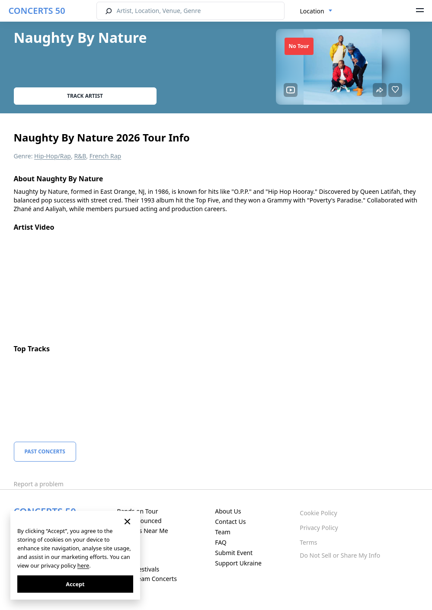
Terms (308, 542)
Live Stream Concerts (146, 579)
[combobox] (316, 11)
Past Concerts (45, 451)
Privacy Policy (319, 527)
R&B (80, 156)
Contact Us (230, 521)
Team (222, 532)
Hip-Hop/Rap (52, 156)
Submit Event (234, 553)
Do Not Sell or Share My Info (340, 555)
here (83, 565)
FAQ (221, 542)
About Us (228, 511)
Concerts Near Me (142, 531)
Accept (75, 584)
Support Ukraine (238, 563)
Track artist (85, 96)
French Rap (106, 156)
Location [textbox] (312, 11)
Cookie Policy (318, 513)
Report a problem (39, 484)
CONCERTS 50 (37, 10)
